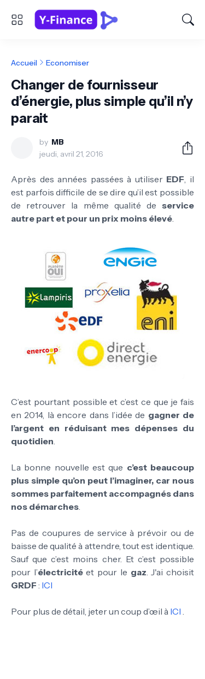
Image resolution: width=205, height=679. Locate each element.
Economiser (67, 63)
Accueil (24, 63)
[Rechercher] (188, 20)
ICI (47, 585)
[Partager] (183, 148)
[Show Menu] (17, 20)
